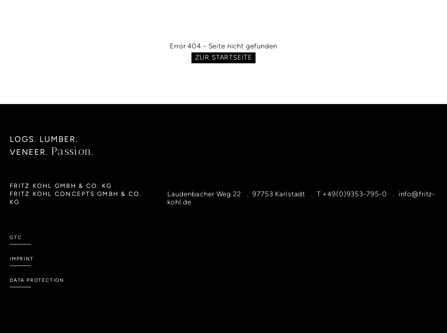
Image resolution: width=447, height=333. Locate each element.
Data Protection (37, 280)
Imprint (22, 259)
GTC (16, 237)
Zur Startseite (223, 57)
